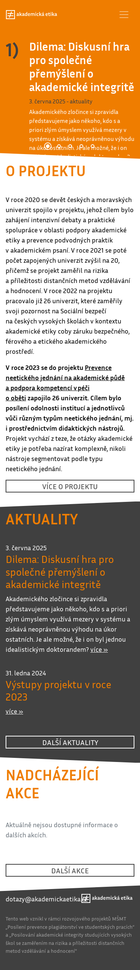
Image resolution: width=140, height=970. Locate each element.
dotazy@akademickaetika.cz (46, 899)
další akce (70, 870)
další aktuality (70, 742)
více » (99, 649)
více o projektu (70, 486)
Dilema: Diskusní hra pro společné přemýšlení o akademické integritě (81, 67)
